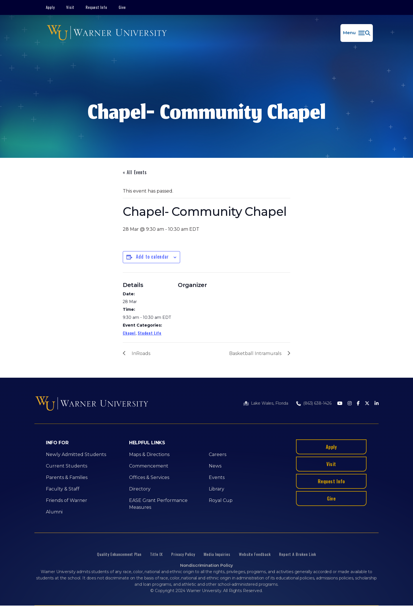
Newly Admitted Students (76, 454)
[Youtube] (339, 404)
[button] (356, 33)
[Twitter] (367, 404)
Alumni (54, 512)
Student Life (149, 333)
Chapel (129, 333)
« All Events (135, 172)
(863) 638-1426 (317, 403)
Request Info (97, 7)
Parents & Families (66, 477)
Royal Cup (221, 500)
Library (216, 489)
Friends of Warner (66, 500)
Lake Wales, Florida (269, 403)
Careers (217, 454)
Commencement (148, 466)
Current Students (66, 466)
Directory (140, 489)
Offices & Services (149, 477)
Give (122, 7)
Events (217, 477)
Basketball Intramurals (255, 353)
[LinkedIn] (377, 404)
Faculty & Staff (62, 489)
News (215, 466)
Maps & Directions (149, 454)
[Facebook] (358, 404)
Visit (70, 7)
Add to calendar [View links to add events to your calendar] (152, 256)
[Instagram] (350, 404)
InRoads (141, 353)
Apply (50, 7)
